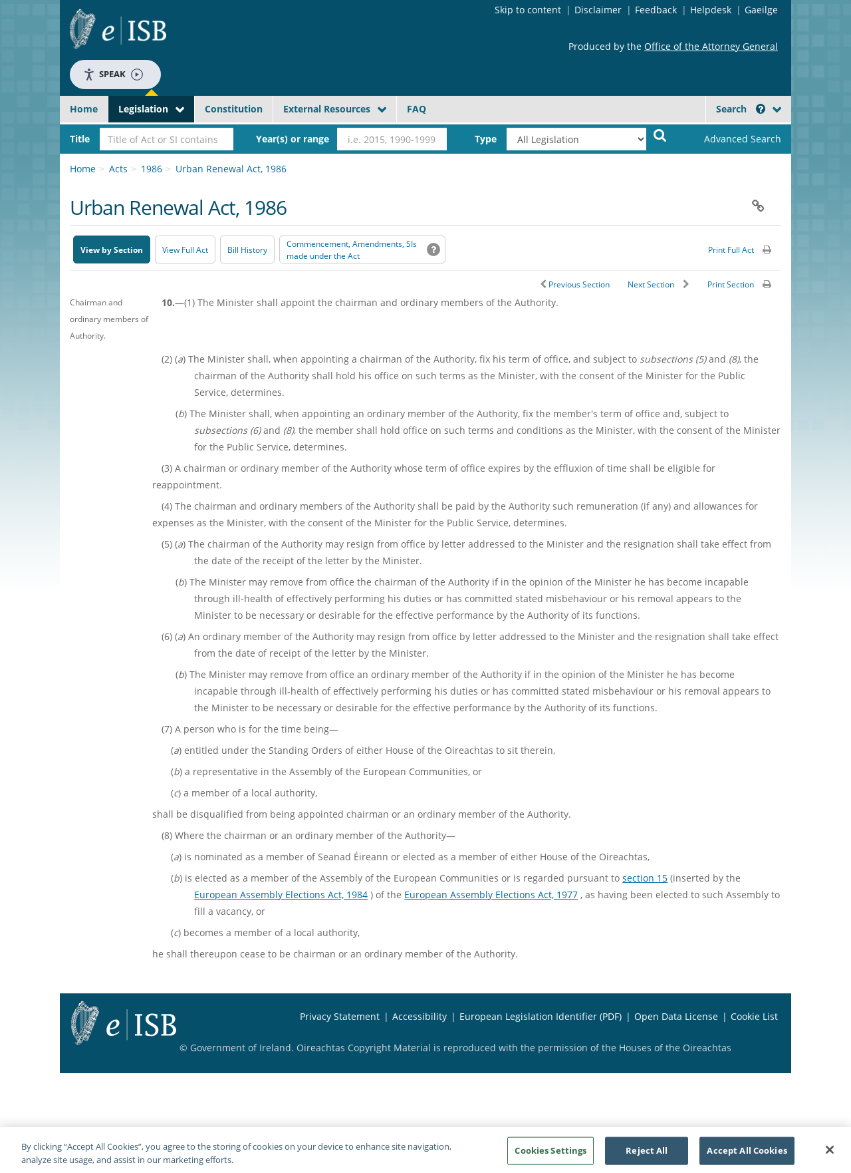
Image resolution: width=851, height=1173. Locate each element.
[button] (760, 109)
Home (84, 108)
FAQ (416, 108)
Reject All (647, 1155)
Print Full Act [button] (731, 249)
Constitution (234, 108)
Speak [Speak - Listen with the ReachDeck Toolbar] (113, 74)
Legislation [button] (143, 108)
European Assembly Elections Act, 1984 (281, 894)
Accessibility (419, 1016)
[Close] (829, 1155)
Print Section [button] (730, 284)
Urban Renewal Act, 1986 (231, 168)
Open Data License (676, 1016)
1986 (151, 168)
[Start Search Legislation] (660, 135)
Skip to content (528, 9)
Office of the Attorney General (711, 46)
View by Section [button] (111, 249)
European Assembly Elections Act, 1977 (491, 894)
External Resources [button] (326, 108)
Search (740, 108)
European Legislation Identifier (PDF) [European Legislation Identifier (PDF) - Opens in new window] (540, 1016)
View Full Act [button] (185, 249)
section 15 (645, 878)
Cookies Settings (550, 1155)
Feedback (656, 9)
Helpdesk (710, 9)
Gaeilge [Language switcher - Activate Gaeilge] (761, 9)
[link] (731, 139)
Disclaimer (598, 9)
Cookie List (754, 1016)
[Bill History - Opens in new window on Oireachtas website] (247, 249)
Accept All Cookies (747, 1155)
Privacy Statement (340, 1016)
